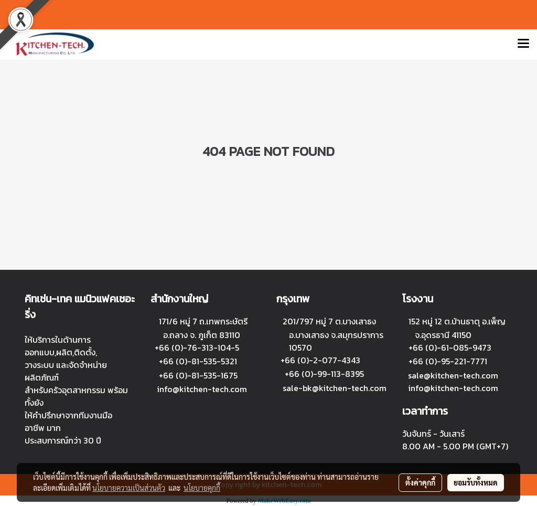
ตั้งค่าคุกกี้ (420, 482)
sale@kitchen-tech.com (453, 375)
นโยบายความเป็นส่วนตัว (128, 487)
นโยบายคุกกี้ (202, 487)
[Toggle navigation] (523, 44)
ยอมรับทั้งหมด (476, 482)
